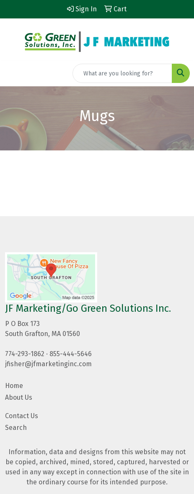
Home (14, 386)
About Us (18, 397)
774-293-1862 (24, 354)
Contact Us (21, 416)
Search (16, 428)
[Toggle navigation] (13, 73)
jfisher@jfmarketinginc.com (48, 364)
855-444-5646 (70, 354)
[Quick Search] (122, 73)
